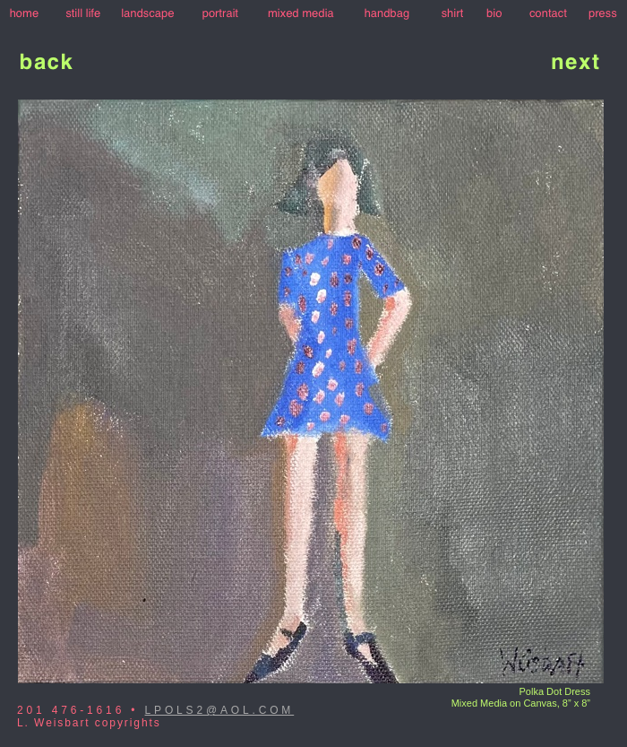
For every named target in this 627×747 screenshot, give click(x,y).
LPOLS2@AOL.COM (220, 710)
